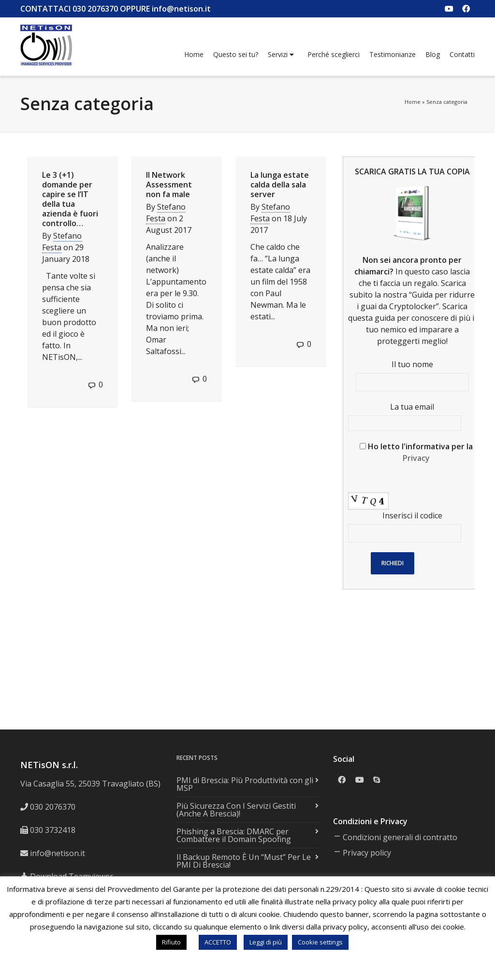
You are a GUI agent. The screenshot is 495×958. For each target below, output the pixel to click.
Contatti (462, 54)
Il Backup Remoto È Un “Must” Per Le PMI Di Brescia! (243, 861)
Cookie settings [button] (320, 942)
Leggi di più (265, 942)
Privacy (416, 458)
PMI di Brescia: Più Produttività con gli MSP (244, 784)
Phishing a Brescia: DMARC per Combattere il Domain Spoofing (233, 835)
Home (194, 54)
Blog (432, 54)
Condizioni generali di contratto (400, 837)
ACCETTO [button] (217, 942)
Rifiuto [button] (171, 942)
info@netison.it (57, 853)
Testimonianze (392, 54)
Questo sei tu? (235, 54)
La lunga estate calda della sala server (279, 185)
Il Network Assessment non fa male (169, 185)
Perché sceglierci (333, 54)
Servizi (281, 54)
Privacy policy (367, 852)
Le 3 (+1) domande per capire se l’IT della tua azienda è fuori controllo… (70, 199)
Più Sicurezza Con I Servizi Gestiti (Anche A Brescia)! (236, 810)
